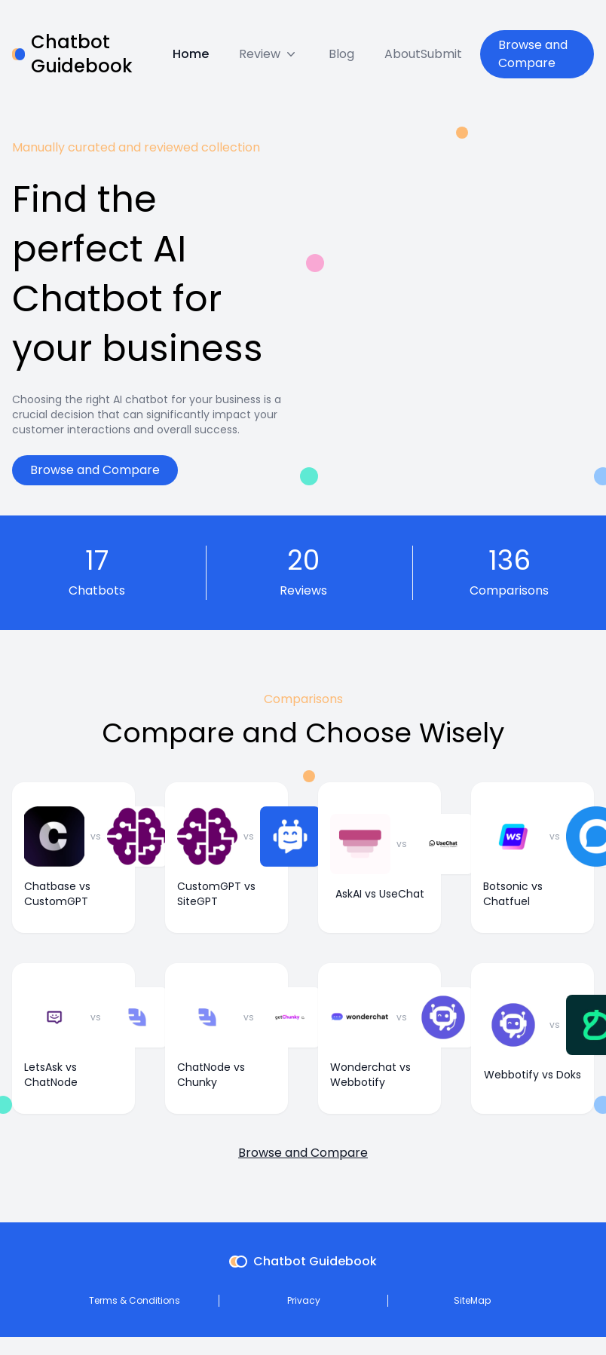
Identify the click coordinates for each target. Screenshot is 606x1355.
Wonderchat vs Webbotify (370, 1075)
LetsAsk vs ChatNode (51, 1075)
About (402, 54)
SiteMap (472, 1301)
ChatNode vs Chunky (211, 1075)
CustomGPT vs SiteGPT (216, 894)
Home (191, 54)
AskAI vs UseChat (379, 893)
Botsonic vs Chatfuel (513, 894)
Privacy (303, 1301)
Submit (441, 54)
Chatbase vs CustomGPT (57, 894)
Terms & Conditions (134, 1301)
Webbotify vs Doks (532, 1074)
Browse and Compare (533, 54)
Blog (341, 54)
